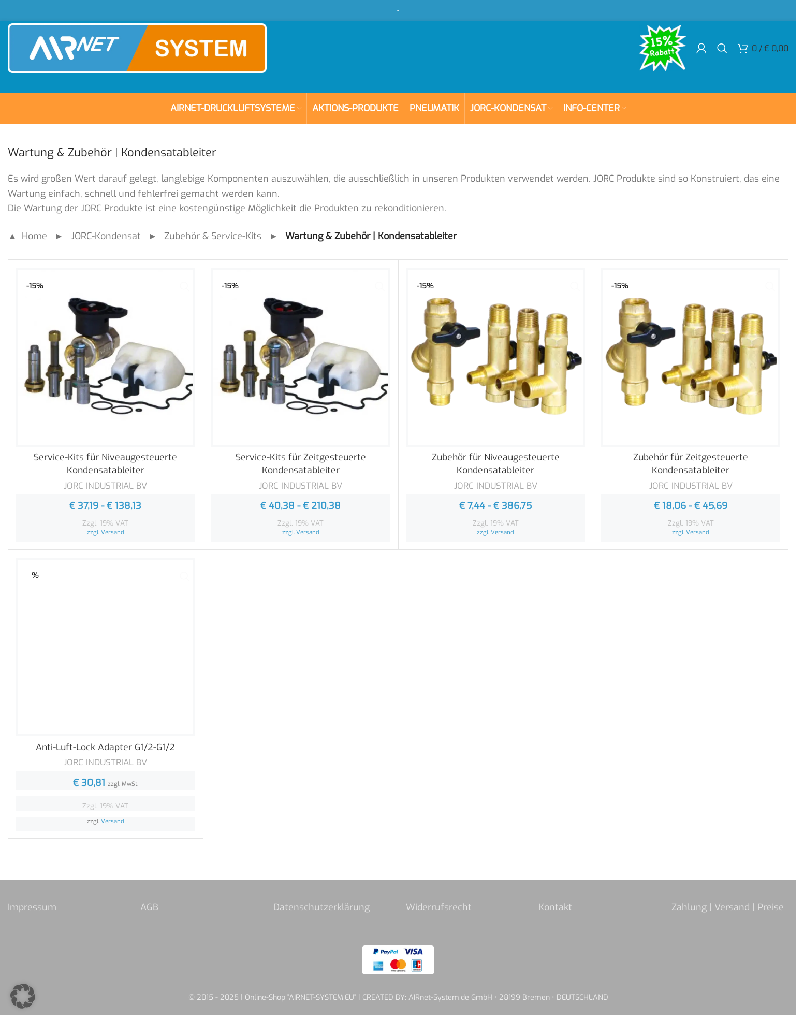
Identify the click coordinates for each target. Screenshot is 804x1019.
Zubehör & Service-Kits (212, 236)
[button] (23, 996)
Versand (112, 532)
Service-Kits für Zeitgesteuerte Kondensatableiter (301, 463)
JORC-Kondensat (106, 236)
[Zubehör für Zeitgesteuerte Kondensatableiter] (690, 357)
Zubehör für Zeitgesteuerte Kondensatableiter (690, 463)
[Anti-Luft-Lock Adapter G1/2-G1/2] (105, 647)
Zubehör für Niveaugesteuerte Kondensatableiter (495, 463)
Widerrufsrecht (439, 907)
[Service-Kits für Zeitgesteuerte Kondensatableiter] (300, 357)
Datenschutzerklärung (321, 907)
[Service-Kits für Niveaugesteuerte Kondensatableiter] (105, 357)
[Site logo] (137, 51)
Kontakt (555, 907)
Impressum (32, 907)
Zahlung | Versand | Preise (727, 907)
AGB (149, 907)
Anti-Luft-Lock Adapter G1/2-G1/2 (105, 747)
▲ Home (27, 236)
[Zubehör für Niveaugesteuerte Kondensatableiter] (495, 357)
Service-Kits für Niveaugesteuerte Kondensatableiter (105, 463)
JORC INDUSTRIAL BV (105, 486)
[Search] (722, 51)
